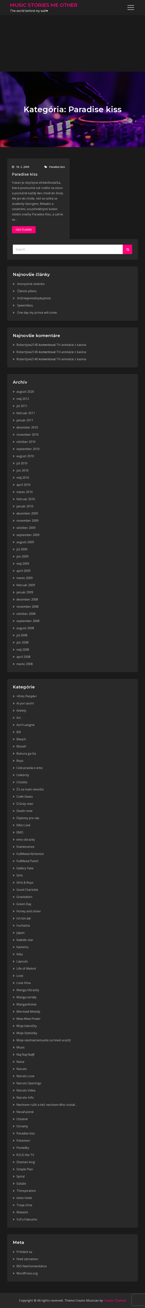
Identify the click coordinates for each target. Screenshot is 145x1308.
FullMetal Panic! (27, 861)
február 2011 (25, 413)
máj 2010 (22, 477)
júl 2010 (21, 463)
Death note (24, 811)
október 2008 (25, 614)
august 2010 (25, 456)
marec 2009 (24, 578)
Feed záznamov (27, 1259)
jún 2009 (22, 556)
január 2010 (24, 506)
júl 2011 (21, 406)
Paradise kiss (57, 167)
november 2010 (27, 434)
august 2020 (25, 391)
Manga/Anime (26, 1004)
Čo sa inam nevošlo (30, 789)
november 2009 (27, 520)
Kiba (19, 954)
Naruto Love (25, 1076)
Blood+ (21, 746)
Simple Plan (24, 1169)
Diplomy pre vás (27, 818)
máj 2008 (22, 649)
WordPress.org (27, 1273)
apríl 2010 (23, 485)
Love (19, 976)
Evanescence (25, 847)
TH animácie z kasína (71, 345)
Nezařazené (25, 1112)
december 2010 (27, 427)
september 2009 (27, 535)
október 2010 (25, 442)
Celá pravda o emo (29, 768)
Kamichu (22, 947)
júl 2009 (21, 549)
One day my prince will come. (37, 312)
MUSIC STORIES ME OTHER (44, 5)
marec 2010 (24, 492)
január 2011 (24, 420)
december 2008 (27, 599)
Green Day (23, 904)
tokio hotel (24, 1198)
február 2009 (25, 585)
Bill (18, 732)
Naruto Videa (25, 1090)
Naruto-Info (25, 1097)
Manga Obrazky (27, 990)
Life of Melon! (26, 968)
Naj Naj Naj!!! (25, 1054)
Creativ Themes (115, 1300)
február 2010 (25, 499)
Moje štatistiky (26, 1033)
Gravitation (24, 897)
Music (20, 1047)
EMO (19, 832)
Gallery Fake (25, 868)
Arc (18, 718)
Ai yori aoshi (25, 703)
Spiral (20, 1176)
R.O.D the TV (25, 1155)
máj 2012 (22, 399)
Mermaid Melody (28, 1011)
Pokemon (23, 1140)
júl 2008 (21, 635)
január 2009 (24, 592)
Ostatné (22, 1119)
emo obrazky (25, 839)
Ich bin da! (23, 918)
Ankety (21, 710)
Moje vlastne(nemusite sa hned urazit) (43, 1040)
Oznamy (22, 1126)
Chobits (21, 782)
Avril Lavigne (25, 725)
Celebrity (22, 775)
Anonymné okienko (31, 284)
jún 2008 (22, 642)
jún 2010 (22, 470)
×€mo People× (26, 696)
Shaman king (25, 1162)
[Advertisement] (72, 43)
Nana (20, 1062)
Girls (19, 875)
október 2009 (25, 528)
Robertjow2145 (27, 345)
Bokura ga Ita (26, 753)
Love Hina (23, 983)
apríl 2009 (23, 571)
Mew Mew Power (28, 1019)
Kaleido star (24, 940)
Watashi (22, 1212)
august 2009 (25, 542)
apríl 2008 (23, 657)
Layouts (22, 961)
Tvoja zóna (24, 1205)
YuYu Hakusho (26, 1219)
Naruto (21, 1069)
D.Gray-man (24, 804)
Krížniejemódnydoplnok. (34, 298)
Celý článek (24, 229)
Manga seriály (26, 997)
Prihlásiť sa (24, 1252)
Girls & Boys (24, 882)
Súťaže (21, 1183)
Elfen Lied (23, 825)
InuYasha (23, 925)
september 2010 (27, 449)
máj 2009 (22, 563)
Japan (20, 933)
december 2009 (27, 513)
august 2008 (25, 628)
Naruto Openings (28, 1083)
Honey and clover (28, 911)
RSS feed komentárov (31, 1266)
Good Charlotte (27, 890)
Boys (19, 761)
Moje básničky (26, 1026)
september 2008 (27, 621)
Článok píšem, (27, 291)
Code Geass (24, 796)
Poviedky (22, 1148)
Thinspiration (26, 1191)
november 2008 (27, 606)
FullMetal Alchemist (30, 854)
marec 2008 (24, 664)
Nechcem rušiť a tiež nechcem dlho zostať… (46, 1105)
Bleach (21, 739)
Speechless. (25, 305)
